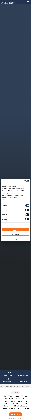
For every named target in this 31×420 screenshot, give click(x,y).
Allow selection (15, 234)
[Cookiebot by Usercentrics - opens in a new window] (22, 181)
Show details (23, 225)
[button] (28, 2)
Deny (15, 238)
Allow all (15, 230)
